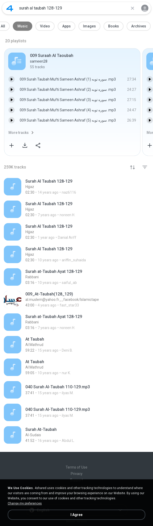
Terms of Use (76, 467)
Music (22, 26)
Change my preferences (25, 503)
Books (113, 26)
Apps (66, 26)
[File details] (63, 186)
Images (89, 26)
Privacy (77, 474)
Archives (138, 26)
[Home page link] (9, 8)
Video (45, 26)
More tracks (18, 133)
